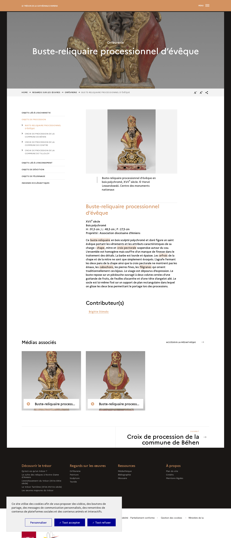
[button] (206, 92)
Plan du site (172, 471)
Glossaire (122, 478)
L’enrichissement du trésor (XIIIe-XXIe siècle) (41, 482)
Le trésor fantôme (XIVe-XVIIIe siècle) (42, 486)
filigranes (145, 267)
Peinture (74, 474)
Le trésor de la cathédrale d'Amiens (40, 6)
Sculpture (75, 478)
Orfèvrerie (71, 92)
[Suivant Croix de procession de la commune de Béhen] (159, 437)
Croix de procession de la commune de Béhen (40, 135)
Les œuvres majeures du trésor (37, 490)
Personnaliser (38, 522)
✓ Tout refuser (101, 522)
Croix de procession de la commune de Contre (40, 143)
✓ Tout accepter (69, 522)
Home (25, 92)
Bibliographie (124, 474)
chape (100, 247)
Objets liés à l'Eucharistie (36, 112)
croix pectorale (126, 247)
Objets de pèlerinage (33, 176)
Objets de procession (34, 119)
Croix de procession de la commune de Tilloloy (40, 152)
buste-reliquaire (100, 240)
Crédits (170, 474)
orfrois (163, 255)
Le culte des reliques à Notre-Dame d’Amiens (40, 475)
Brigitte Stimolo (98, 311)
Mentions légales (174, 478)
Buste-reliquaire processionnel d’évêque (43, 127)
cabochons (106, 267)
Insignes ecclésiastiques (35, 182)
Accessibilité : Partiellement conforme (135, 517)
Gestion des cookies (171, 518)
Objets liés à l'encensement (37, 162)
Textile (73, 481)
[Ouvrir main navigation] (203, 5)
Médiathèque (125, 471)
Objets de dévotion (33, 169)
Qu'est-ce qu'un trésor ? (34, 471)
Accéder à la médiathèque (181, 342)
